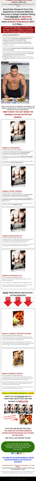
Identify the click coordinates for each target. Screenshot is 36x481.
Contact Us (24, 479)
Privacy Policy (12, 479)
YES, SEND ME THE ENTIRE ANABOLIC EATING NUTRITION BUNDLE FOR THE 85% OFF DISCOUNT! (18, 460)
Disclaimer (18, 479)
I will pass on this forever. (27, 473)
